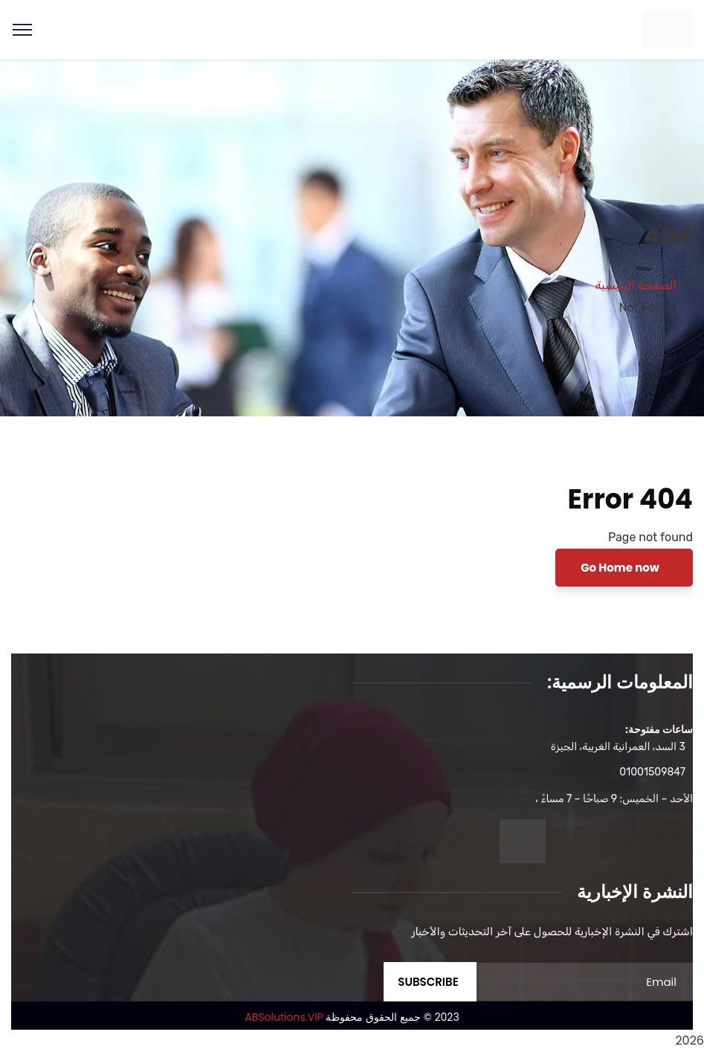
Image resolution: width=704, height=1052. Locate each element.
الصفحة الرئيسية (635, 285)
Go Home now (621, 567)
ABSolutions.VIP (284, 1017)
